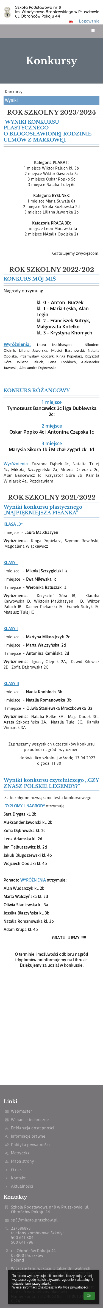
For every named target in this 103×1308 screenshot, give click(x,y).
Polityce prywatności (73, 1287)
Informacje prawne (28, 1136)
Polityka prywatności (30, 1145)
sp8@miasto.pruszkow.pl (34, 1220)
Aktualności (22, 1186)
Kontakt (18, 1178)
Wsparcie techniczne (30, 1120)
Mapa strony (22, 1161)
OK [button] (89, 1296)
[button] (71, 21)
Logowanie (89, 21)
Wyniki (11, 100)
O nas (16, 1170)
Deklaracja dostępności (32, 1128)
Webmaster (21, 1111)
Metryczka (20, 1153)
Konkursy (14, 92)
